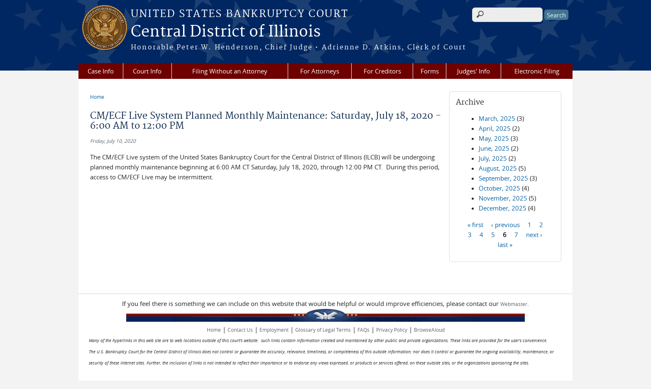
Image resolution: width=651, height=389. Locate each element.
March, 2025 (497, 118)
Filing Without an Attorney (229, 71)
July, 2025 (493, 158)
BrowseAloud (429, 329)
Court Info (147, 71)
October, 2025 (499, 188)
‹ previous (505, 224)
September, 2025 (503, 178)
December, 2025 (502, 208)
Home (97, 96)
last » (505, 244)
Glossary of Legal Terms (323, 329)
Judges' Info (473, 71)
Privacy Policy (391, 329)
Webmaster (513, 304)
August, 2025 (498, 168)
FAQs (363, 329)
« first (475, 224)
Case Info (101, 71)
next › (534, 234)
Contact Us (240, 329)
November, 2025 (503, 198)
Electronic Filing (536, 71)
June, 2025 (494, 148)
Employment (274, 329)
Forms (430, 71)
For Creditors (382, 71)
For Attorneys (319, 71)
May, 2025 (494, 138)
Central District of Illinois (226, 32)
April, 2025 (495, 128)
